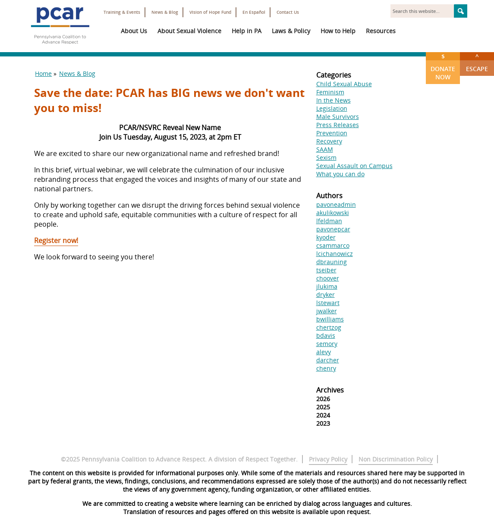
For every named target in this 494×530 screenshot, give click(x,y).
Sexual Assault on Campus (354, 166)
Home (43, 73)
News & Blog (164, 12)
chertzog (328, 327)
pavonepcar (333, 229)
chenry (326, 368)
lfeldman (329, 221)
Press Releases (337, 125)
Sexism (326, 157)
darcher (327, 360)
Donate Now (443, 66)
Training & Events (122, 12)
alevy (323, 352)
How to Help (338, 31)
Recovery (329, 141)
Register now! (56, 240)
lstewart (328, 303)
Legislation (331, 108)
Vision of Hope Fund (210, 12)
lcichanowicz (334, 253)
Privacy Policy (328, 459)
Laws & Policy (291, 31)
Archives (330, 390)
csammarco (332, 245)
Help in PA (246, 31)
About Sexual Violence (189, 31)
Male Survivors (337, 116)
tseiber (326, 270)
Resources (381, 31)
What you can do (340, 174)
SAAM (324, 149)
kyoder (326, 237)
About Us (134, 31)
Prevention (331, 133)
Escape (477, 62)
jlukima (326, 286)
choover (327, 278)
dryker (325, 294)
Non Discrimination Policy (396, 459)
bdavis (325, 335)
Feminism (330, 92)
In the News (333, 100)
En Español (253, 12)
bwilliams (330, 319)
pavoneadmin (336, 204)
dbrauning (331, 262)
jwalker (326, 311)
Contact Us (288, 12)
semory (326, 344)
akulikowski (332, 213)
